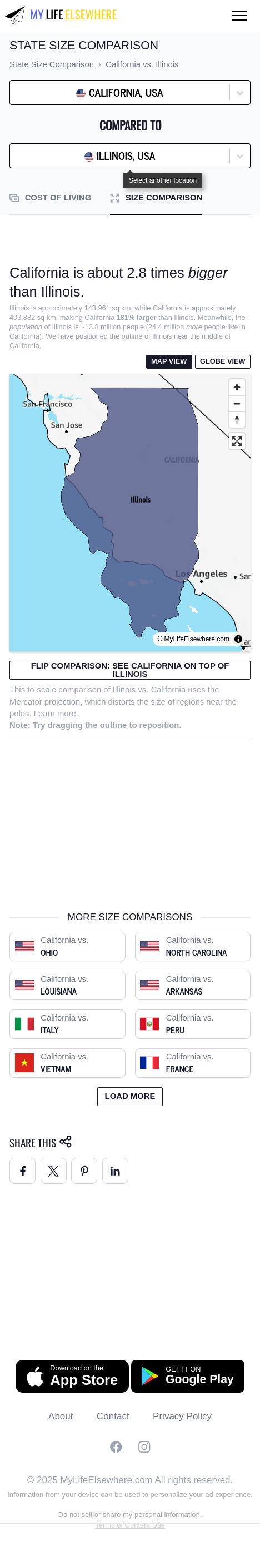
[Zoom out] (237, 403)
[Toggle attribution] (238, 639)
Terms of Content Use (130, 1513)
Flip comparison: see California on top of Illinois (130, 670)
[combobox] (43, 92)
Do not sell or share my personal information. (130, 1503)
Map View (169, 361)
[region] (130, 512)
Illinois (124, 689)
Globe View (222, 361)
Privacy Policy (182, 1404)
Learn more (55, 713)
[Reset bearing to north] (237, 419)
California (168, 689)
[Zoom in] (237, 387)
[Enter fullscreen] (237, 441)
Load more (130, 1084)
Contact (113, 1404)
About (60, 1404)
